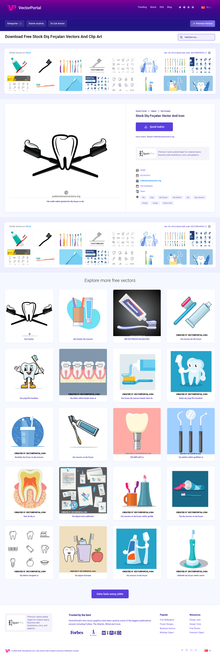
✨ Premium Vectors (203, 23)
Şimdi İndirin (154, 127)
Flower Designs (166, 624)
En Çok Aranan (58, 23)
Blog (169, 7)
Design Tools (195, 624)
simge (144, 203)
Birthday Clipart (167, 632)
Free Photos (195, 628)
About (153, 7)
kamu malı (167, 203)
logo (152, 197)
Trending (142, 7)
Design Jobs (195, 620)
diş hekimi (177, 197)
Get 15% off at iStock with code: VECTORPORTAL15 (185, 53)
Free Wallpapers (167, 620)
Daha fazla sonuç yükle (110, 593)
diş (143, 197)
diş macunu (199, 197)
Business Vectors (167, 628)
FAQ (162, 7)
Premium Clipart (197, 632)
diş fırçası (163, 197)
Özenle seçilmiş (36, 23)
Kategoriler (14, 23)
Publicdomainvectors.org (163, 137)
